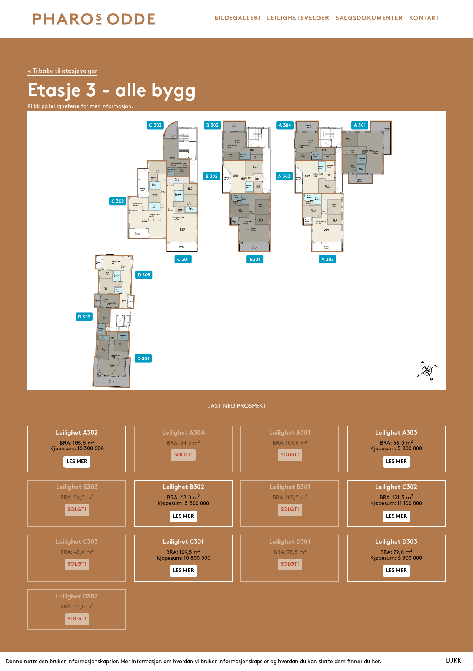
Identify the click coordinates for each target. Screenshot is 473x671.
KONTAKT (424, 19)
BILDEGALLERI (237, 19)
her (375, 662)
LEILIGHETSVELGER (298, 19)
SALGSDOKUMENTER (369, 19)
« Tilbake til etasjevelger (62, 71)
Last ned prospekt (236, 407)
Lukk (453, 661)
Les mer (77, 462)
